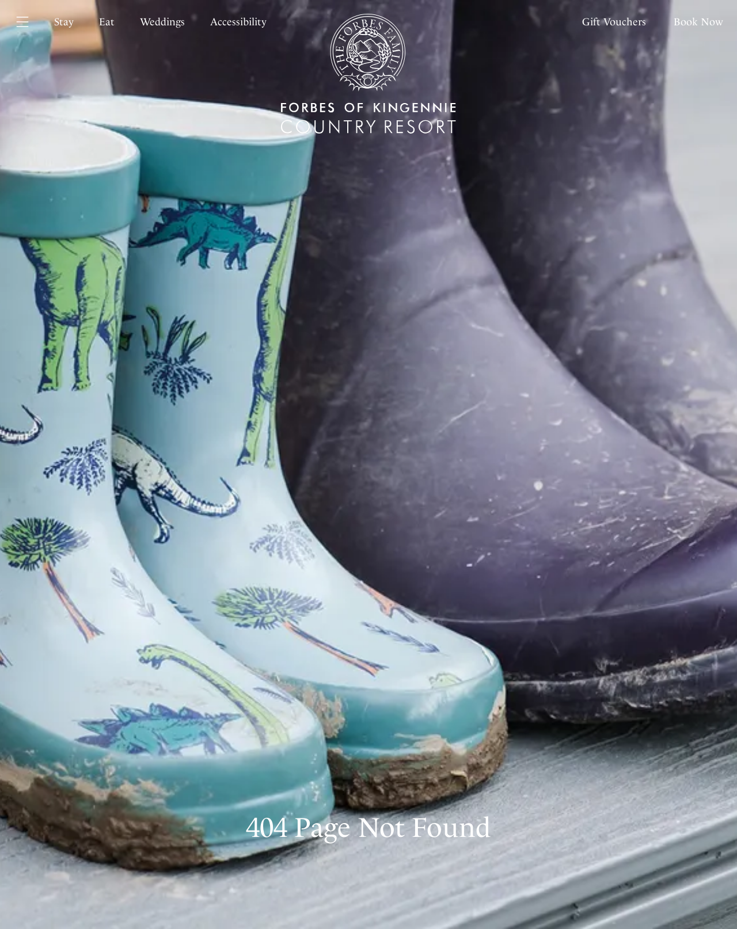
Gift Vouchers (614, 22)
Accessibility (238, 22)
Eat (107, 22)
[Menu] (29, 22)
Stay (64, 22)
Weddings (162, 22)
